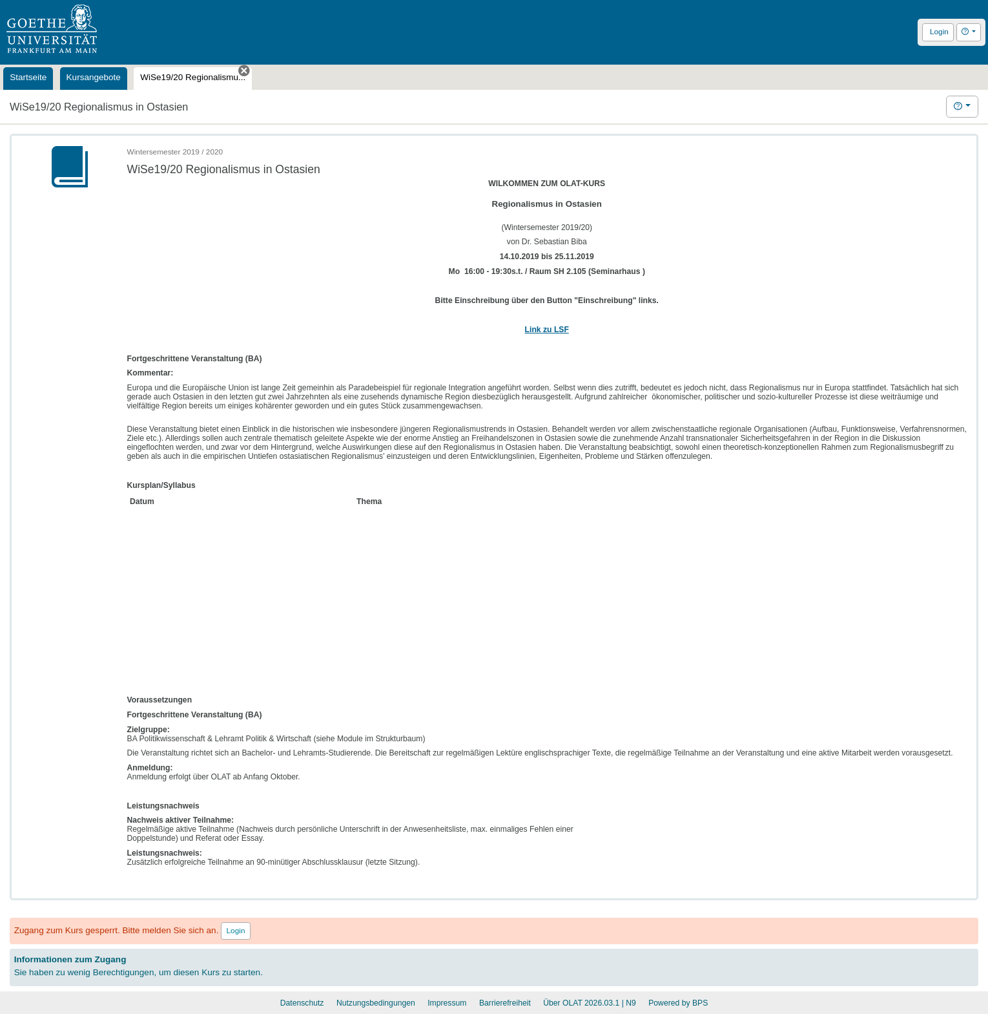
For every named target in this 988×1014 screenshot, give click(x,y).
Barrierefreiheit (505, 1003)
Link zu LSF (547, 329)
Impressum (446, 1003)
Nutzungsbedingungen (375, 1003)
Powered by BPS (678, 1003)
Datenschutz (302, 1003)
